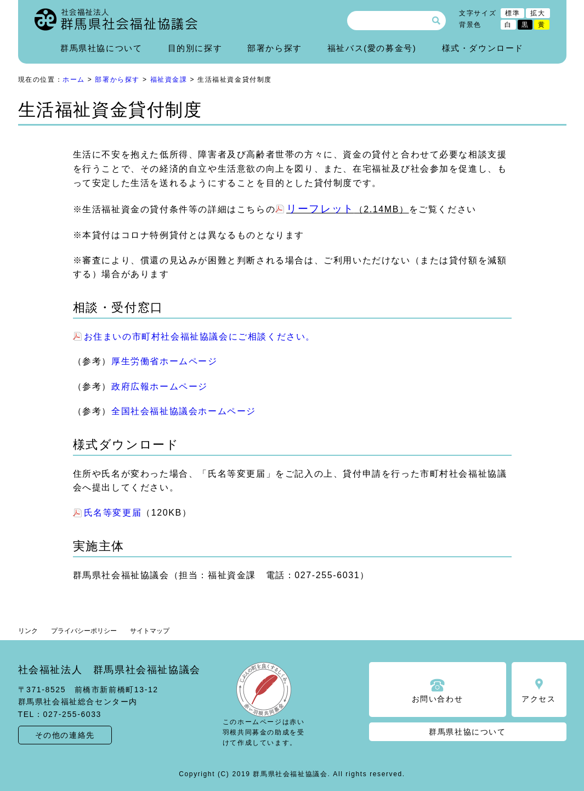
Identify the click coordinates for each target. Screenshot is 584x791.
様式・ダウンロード (483, 48)
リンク (28, 631)
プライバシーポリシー (84, 631)
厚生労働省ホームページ (164, 361)
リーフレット (320, 208)
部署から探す (274, 48)
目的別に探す (195, 48)
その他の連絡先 (65, 735)
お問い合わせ (437, 698)
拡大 (537, 13)
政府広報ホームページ (159, 386)
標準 (512, 13)
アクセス (538, 698)
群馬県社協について (101, 48)
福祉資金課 (169, 79)
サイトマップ (149, 631)
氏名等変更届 (113, 512)
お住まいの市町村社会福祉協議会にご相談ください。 (199, 336)
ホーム (74, 79)
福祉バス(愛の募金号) (372, 48)
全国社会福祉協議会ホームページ (183, 411)
